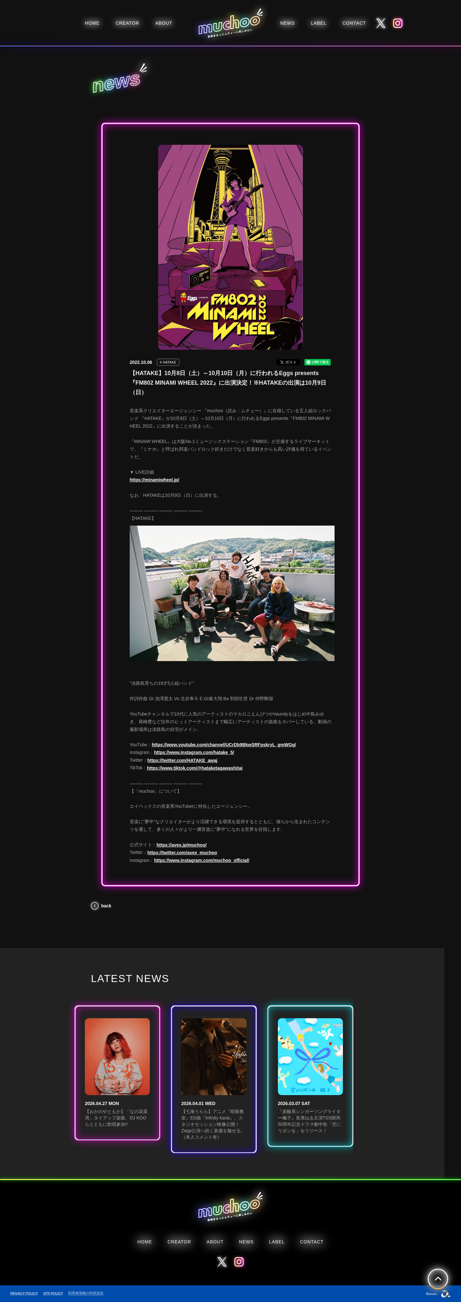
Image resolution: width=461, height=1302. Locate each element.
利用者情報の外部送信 (85, 1293)
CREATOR (127, 23)
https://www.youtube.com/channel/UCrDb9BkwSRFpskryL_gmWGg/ (224, 744)
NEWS (287, 23)
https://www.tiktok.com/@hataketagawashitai (195, 768)
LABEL (319, 23)
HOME (92, 23)
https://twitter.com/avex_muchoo (182, 852)
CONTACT (354, 23)
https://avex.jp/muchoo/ (181, 845)
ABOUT (163, 23)
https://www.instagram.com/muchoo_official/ (201, 860)
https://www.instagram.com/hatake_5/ (194, 752)
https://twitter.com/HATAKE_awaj (182, 760)
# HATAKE (168, 362)
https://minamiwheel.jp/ (154, 479)
